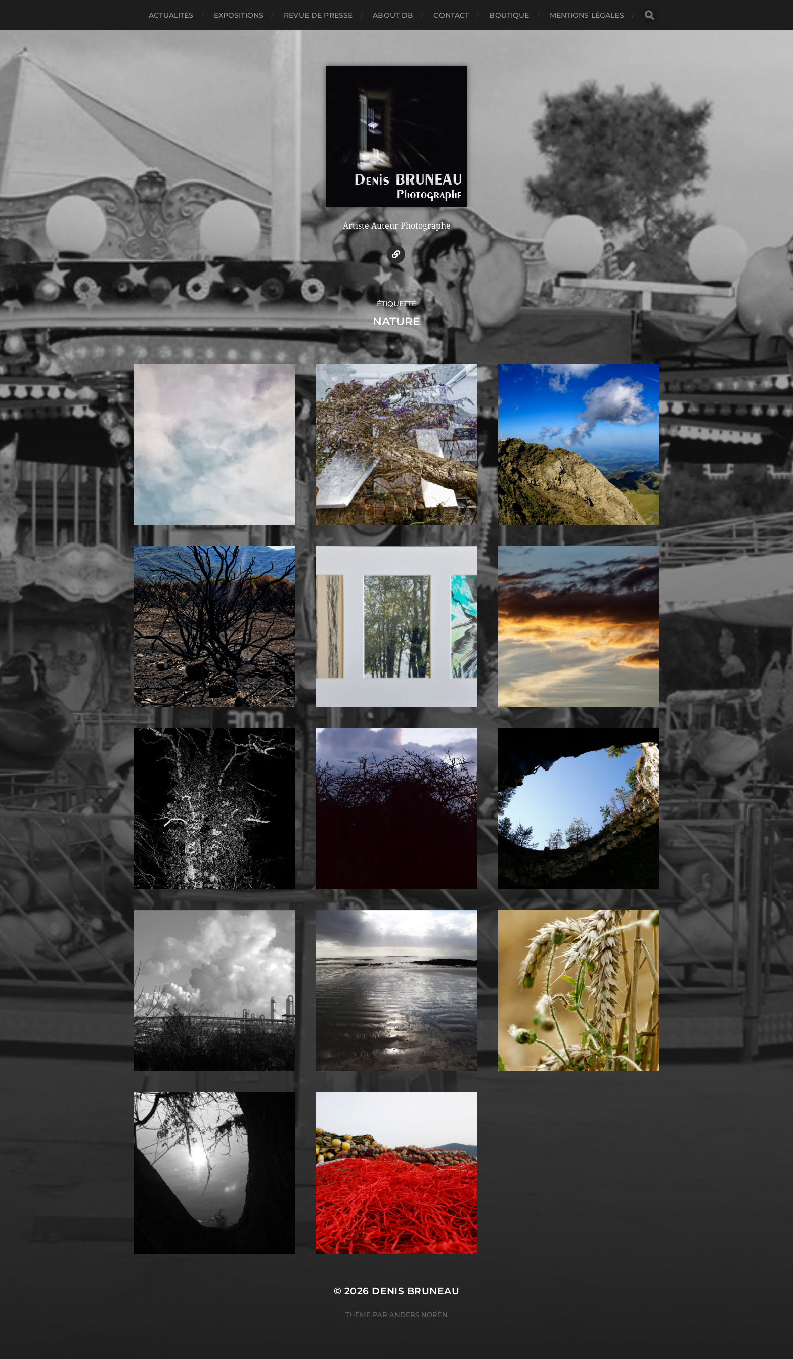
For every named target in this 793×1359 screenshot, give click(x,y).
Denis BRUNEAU (415, 1291)
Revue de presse (318, 15)
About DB (393, 15)
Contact (451, 15)
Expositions (239, 15)
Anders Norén (418, 1314)
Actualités (171, 15)
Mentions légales (587, 15)
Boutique (509, 15)
